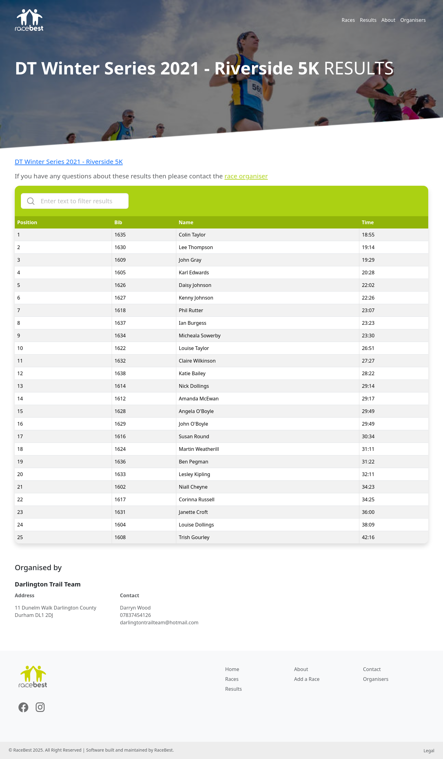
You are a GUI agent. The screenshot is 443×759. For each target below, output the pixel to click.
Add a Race (307, 679)
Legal (429, 750)
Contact (372, 669)
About (388, 20)
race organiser (246, 176)
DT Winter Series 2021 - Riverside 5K (69, 161)
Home (232, 669)
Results (368, 20)
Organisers (413, 20)
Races (348, 20)
